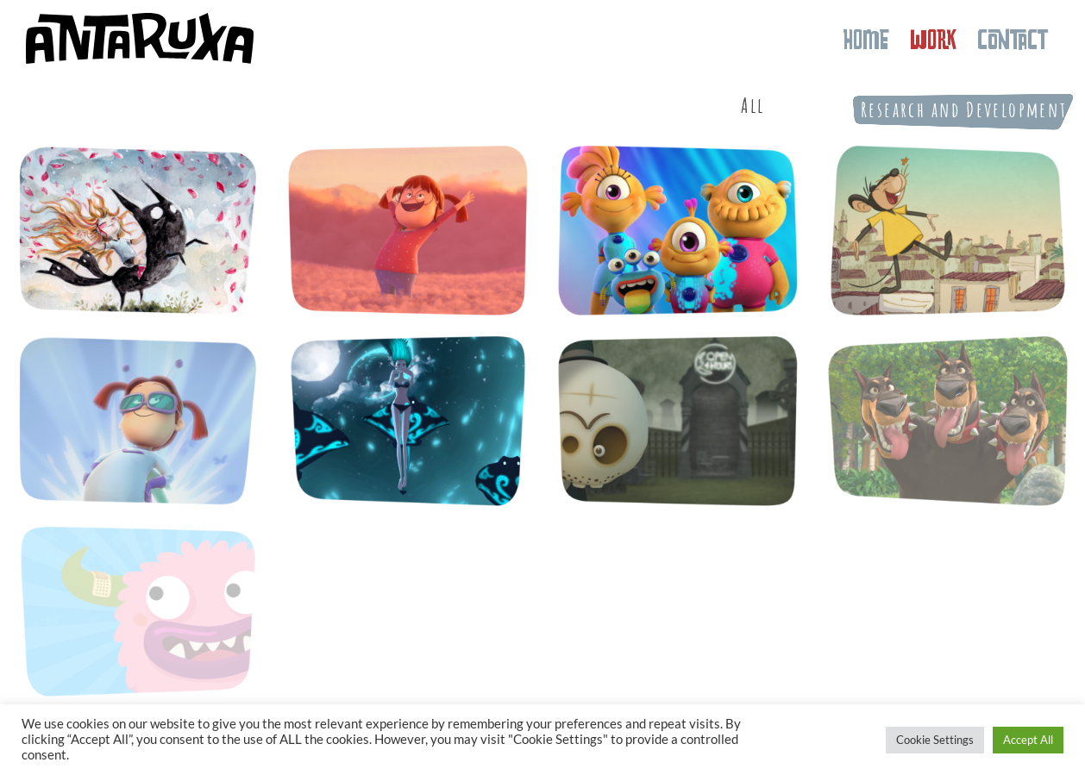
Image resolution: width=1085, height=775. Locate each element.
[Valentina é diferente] (948, 230)
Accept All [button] (1028, 740)
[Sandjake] (408, 421)
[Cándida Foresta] (138, 230)
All (752, 105)
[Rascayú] (678, 421)
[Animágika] (948, 421)
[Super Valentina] (138, 421)
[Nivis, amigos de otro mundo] (678, 230)
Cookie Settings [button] (935, 740)
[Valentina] (408, 230)
